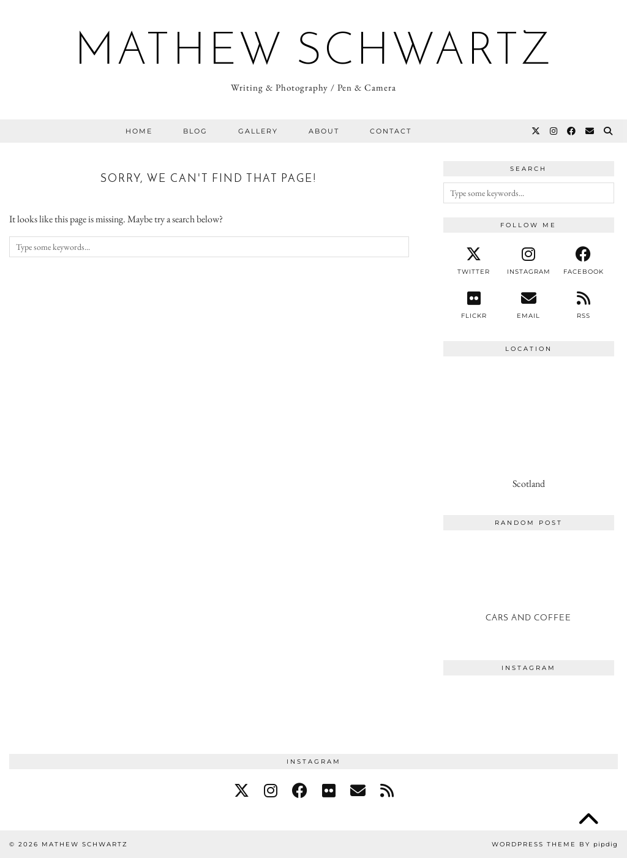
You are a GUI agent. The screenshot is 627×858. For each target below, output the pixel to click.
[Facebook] (572, 131)
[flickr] (329, 790)
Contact (390, 131)
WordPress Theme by (555, 844)
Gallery (258, 131)
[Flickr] (473, 305)
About (324, 131)
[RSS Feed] (583, 305)
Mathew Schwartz (314, 53)
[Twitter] (536, 131)
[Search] (609, 131)
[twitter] (473, 261)
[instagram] (528, 261)
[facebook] (583, 261)
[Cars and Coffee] (528, 586)
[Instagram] (554, 131)
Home (139, 131)
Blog (195, 131)
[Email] (590, 131)
